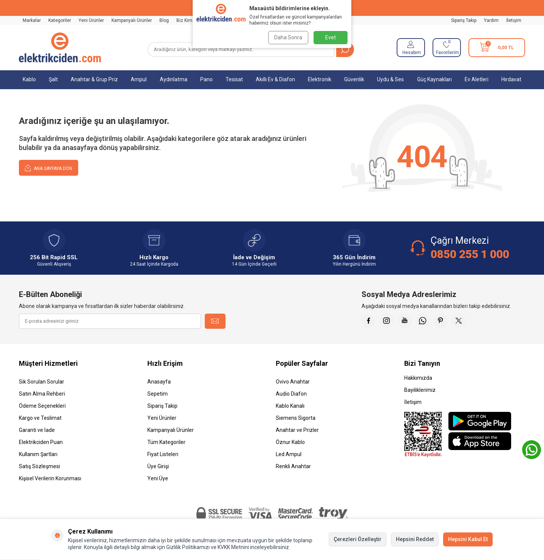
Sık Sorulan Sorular (41, 382)
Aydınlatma (173, 79)
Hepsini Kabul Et (468, 539)
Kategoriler (59, 20)
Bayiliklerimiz (420, 390)
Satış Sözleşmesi (39, 466)
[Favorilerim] (447, 47)
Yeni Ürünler (91, 20)
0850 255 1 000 (470, 254)
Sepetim (157, 394)
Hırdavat (511, 79)
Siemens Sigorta (295, 418)
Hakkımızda (418, 378)
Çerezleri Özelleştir (358, 539)
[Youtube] (406, 321)
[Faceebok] (369, 321)
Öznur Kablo (290, 442)
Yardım (491, 20)
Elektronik (319, 79)
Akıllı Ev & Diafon (275, 79)
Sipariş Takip (463, 20)
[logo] (60, 48)
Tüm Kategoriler (166, 442)
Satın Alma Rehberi (42, 394)
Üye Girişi (158, 466)
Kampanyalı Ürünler (131, 20)
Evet (330, 37)
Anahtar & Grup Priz (94, 79)
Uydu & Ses (390, 79)
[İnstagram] (388, 321)
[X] (463, 321)
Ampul (139, 79)
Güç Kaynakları (434, 79)
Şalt (53, 79)
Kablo (29, 79)
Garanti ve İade (37, 430)
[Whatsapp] (425, 321)
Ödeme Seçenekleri (42, 406)
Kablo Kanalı (290, 406)
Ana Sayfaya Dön (48, 168)
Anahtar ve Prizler (297, 430)
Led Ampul (288, 454)
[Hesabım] (411, 47)
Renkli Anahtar (293, 466)
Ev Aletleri (476, 79)
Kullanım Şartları (38, 454)
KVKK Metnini (232, 547)
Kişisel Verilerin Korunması (50, 478)
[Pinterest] (444, 321)
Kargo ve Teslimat (40, 418)
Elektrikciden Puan (41, 442)
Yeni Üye (157, 478)
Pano (206, 79)
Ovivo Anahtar (293, 382)
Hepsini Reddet (415, 539)
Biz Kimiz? (187, 20)
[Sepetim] (496, 47)
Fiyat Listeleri (162, 454)
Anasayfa (159, 382)
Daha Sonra (288, 37)
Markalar (32, 20)
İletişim (513, 20)
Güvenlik (354, 79)
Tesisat (234, 79)
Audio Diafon (291, 394)
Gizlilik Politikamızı (188, 547)
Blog (164, 20)
